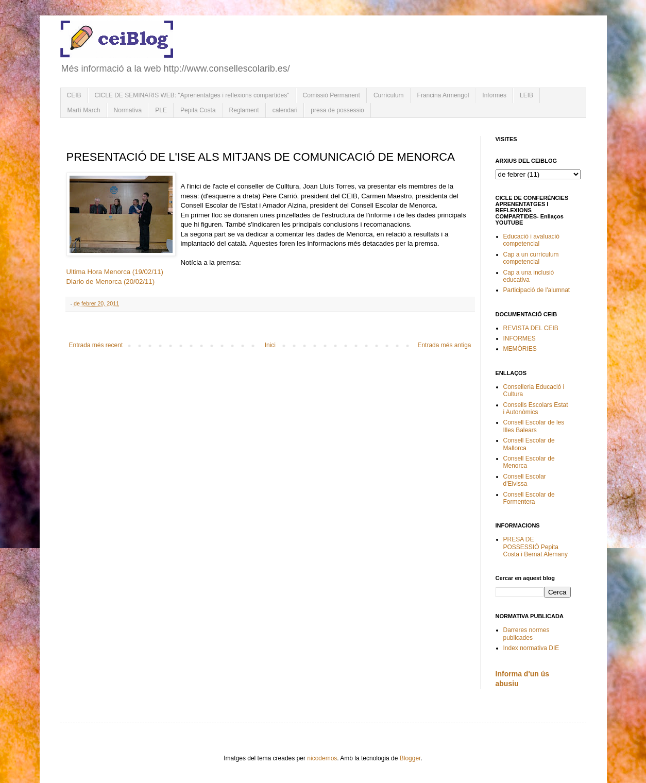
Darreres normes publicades (526, 633)
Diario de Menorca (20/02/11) (110, 281)
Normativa (128, 110)
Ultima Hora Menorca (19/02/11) (114, 272)
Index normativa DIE (531, 648)
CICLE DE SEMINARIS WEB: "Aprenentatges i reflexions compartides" (192, 95)
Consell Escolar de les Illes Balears (534, 426)
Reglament (244, 110)
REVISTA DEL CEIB (530, 328)
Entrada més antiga (444, 345)
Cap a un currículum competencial (531, 258)
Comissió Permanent (331, 95)
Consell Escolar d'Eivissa (524, 480)
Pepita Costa (198, 110)
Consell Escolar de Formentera (529, 498)
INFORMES (519, 338)
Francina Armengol (443, 95)
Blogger (410, 758)
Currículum (388, 95)
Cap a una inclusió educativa (528, 276)
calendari (285, 110)
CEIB (74, 95)
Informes (494, 95)
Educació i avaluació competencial (531, 240)
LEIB (526, 95)
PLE (161, 110)
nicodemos (322, 758)
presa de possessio (337, 110)
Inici (270, 345)
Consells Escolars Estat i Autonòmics (535, 408)
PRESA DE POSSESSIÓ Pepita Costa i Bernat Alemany (535, 547)
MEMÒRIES (520, 348)
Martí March (83, 110)
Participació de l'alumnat (536, 290)
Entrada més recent (96, 345)
